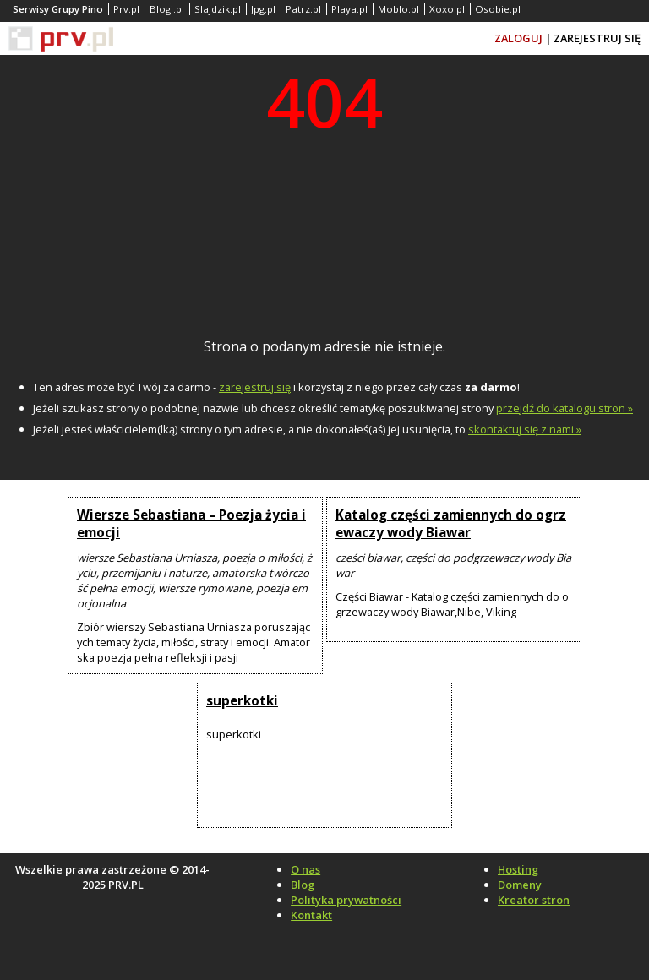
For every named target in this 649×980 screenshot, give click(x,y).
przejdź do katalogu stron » (564, 408)
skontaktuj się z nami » (524, 429)
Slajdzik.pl (217, 9)
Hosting (518, 869)
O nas (305, 869)
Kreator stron (534, 899)
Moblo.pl (398, 9)
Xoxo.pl (447, 9)
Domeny (520, 884)
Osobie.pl (498, 9)
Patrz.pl (303, 9)
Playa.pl (349, 9)
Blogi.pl (167, 9)
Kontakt (311, 915)
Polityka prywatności (346, 899)
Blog (302, 884)
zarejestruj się (255, 387)
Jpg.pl (263, 9)
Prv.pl (126, 9)
